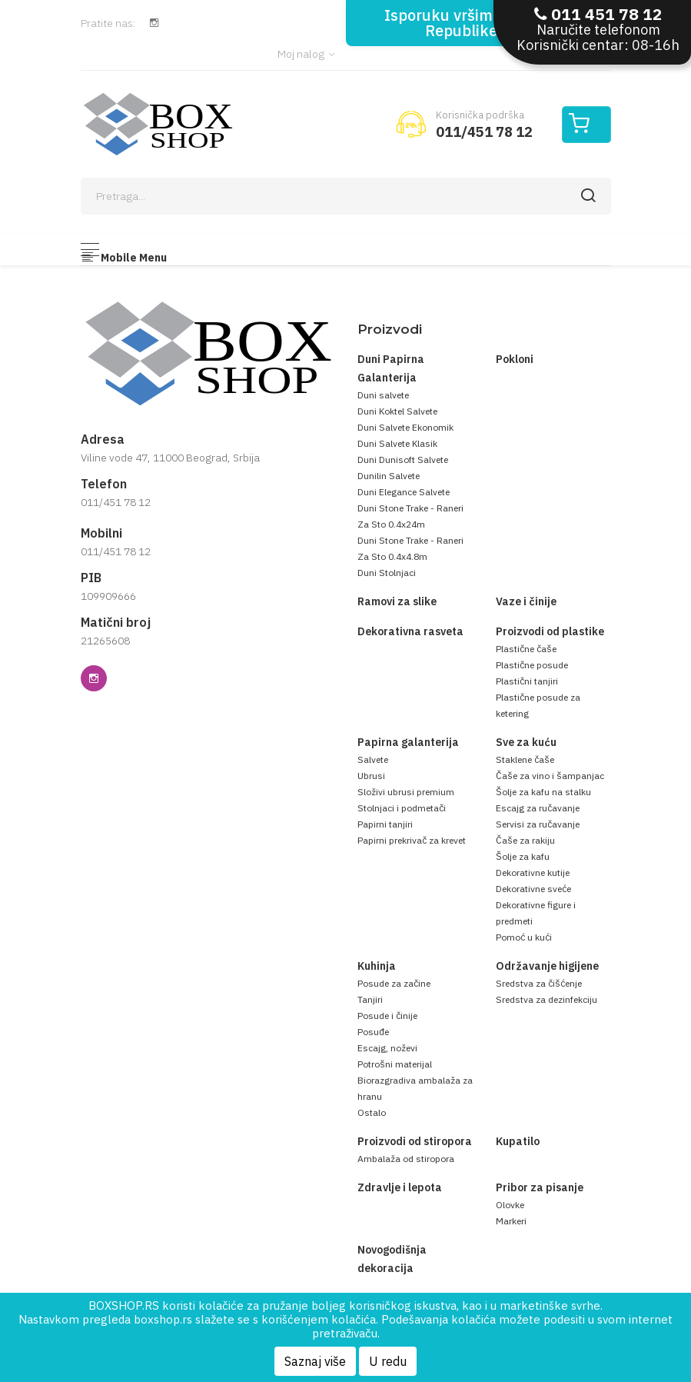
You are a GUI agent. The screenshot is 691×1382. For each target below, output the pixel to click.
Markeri (511, 1221)
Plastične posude (532, 665)
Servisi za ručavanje (538, 824)
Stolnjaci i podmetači (401, 808)
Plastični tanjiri (527, 681)
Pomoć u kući (524, 937)
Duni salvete (383, 395)
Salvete (372, 759)
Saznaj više (315, 1361)
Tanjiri (370, 999)
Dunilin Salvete (388, 475)
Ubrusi (371, 775)
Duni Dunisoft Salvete (402, 459)
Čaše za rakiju (525, 840)
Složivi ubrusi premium (405, 792)
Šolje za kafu (523, 856)
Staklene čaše (525, 759)
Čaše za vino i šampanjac (550, 775)
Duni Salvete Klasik (397, 443)
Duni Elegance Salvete (403, 492)
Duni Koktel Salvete (397, 411)
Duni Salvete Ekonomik (405, 427)
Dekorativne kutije (533, 872)
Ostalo (371, 1112)
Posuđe (373, 1031)
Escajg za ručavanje (538, 808)
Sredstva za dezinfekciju (546, 999)
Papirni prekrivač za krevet (411, 840)
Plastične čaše (526, 648)
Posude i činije (387, 1015)
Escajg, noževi (387, 1048)
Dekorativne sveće (533, 888)
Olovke (510, 1204)
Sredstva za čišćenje (539, 983)
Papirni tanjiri (385, 824)
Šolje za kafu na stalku (543, 792)
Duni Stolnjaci (386, 572)
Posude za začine (393, 983)
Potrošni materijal (394, 1064)
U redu (388, 1361)
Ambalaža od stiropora (405, 1158)
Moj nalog (305, 54)
